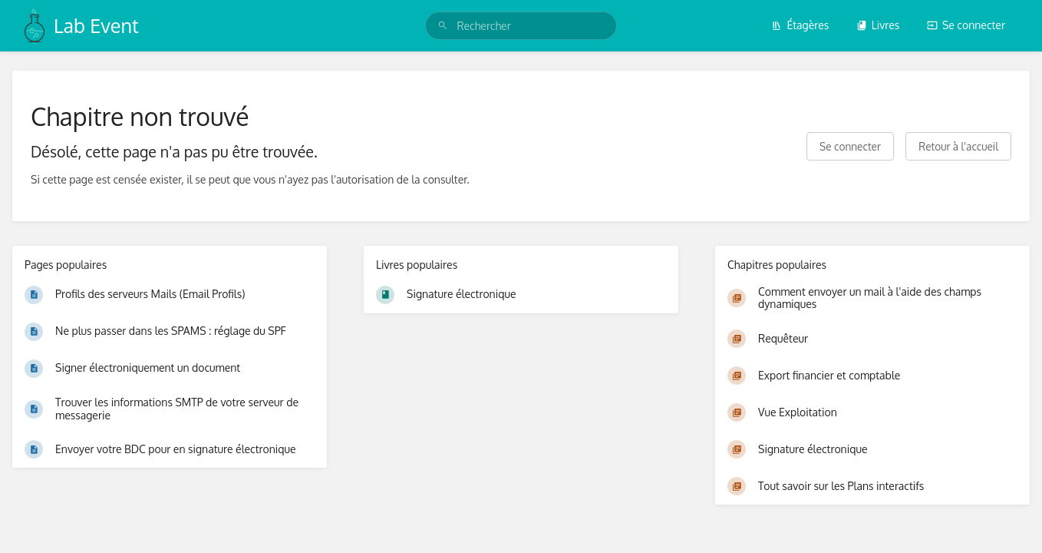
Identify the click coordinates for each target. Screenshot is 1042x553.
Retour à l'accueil (958, 146)
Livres (878, 24)
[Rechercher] (442, 25)
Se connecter (966, 24)
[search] (520, 26)
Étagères (800, 24)
